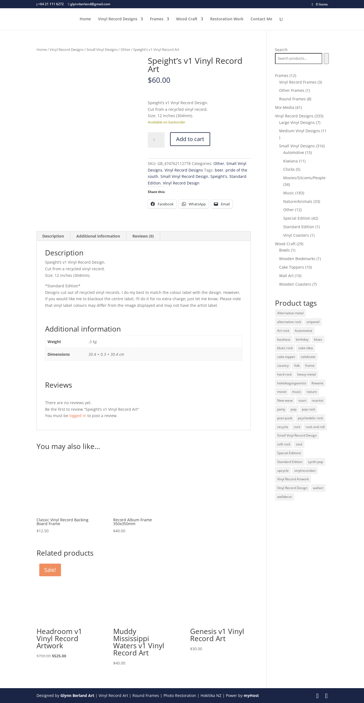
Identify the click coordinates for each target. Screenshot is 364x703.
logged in (77, 415)
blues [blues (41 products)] (318, 339)
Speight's (218, 176)
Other (125, 49)
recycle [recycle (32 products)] (282, 426)
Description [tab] (53, 236)
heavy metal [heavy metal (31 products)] (306, 374)
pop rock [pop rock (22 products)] (308, 409)
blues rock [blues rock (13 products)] (285, 348)
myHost (251, 695)
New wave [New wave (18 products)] (285, 400)
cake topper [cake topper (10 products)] (286, 356)
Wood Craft (187, 19)
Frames (156, 19)
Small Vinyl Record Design (184, 176)
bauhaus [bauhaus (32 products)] (283, 339)
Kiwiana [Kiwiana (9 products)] (317, 383)
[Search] (326, 58)
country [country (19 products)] (283, 365)
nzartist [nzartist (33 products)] (317, 400)
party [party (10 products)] (281, 409)
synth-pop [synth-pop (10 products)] (315, 461)
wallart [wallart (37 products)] (318, 488)
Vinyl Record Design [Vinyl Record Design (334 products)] (292, 488)
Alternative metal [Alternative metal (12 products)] (290, 313)
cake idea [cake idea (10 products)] (305, 348)
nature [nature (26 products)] (312, 391)
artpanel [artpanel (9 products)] (313, 321)
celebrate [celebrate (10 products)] (308, 356)
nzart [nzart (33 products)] (302, 400)
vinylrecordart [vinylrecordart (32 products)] (305, 470)
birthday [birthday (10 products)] (302, 339)
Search (281, 49)
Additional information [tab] (98, 236)
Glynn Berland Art (77, 695)
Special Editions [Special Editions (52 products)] (289, 453)
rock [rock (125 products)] (297, 426)
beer (219, 170)
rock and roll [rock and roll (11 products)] (315, 426)
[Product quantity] (156, 140)
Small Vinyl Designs (102, 49)
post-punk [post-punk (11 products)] (284, 418)
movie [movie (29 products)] (282, 391)
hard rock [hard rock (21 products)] (284, 374)
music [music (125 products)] (296, 391)
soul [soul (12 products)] (299, 444)
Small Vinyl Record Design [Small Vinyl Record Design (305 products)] (297, 435)
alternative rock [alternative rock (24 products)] (289, 321)
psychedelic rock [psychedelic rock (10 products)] (310, 418)
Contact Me (261, 19)
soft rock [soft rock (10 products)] (283, 444)
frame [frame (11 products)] (310, 365)
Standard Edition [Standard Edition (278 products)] (289, 461)
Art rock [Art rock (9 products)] (283, 330)
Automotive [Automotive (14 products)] (303, 330)
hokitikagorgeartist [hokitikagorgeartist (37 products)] (291, 383)
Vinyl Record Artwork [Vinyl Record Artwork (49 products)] (293, 479)
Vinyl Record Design (181, 183)
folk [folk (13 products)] (297, 365)
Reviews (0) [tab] (143, 236)
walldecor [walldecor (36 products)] (284, 496)
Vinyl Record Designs (117, 19)
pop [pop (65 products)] (293, 409)
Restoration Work (226, 19)
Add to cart (190, 139)
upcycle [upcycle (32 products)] (283, 470)
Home (85, 19)
